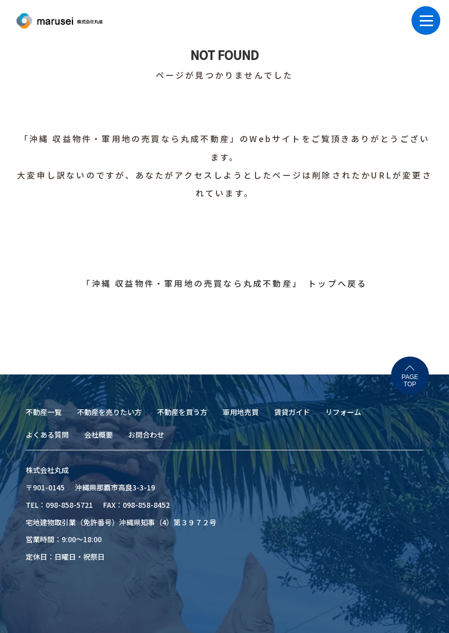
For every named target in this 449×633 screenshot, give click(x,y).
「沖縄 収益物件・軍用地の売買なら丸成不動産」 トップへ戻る (224, 283)
